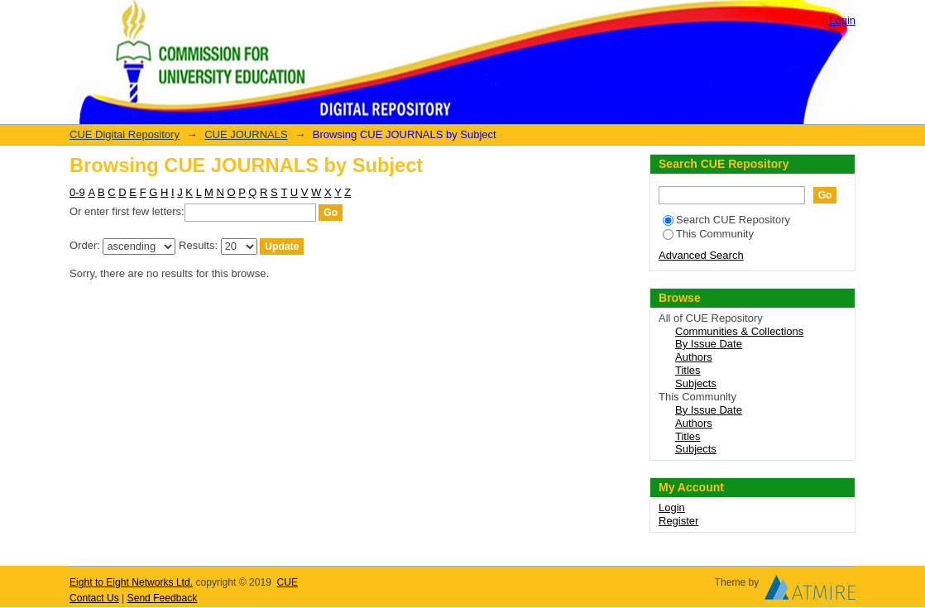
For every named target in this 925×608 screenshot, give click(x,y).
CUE (288, 582)
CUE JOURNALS (245, 134)
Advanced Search (701, 255)
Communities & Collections (739, 331)
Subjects (696, 383)
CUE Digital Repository (124, 134)
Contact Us (94, 598)
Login (842, 20)
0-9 (77, 192)
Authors (693, 357)
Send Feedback (162, 598)
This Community (708, 233)
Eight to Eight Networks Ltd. (131, 582)
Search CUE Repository (726, 219)
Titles (688, 370)
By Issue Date (708, 344)
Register (678, 521)
